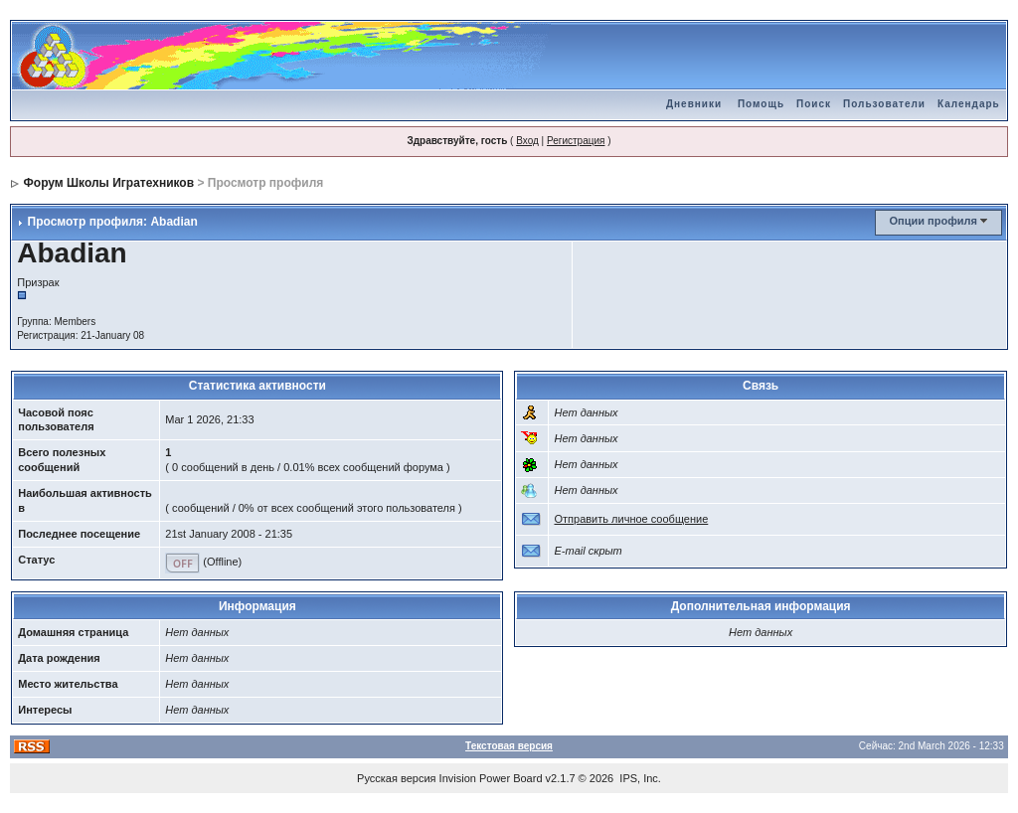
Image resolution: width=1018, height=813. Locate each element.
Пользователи (884, 103)
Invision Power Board (491, 778)
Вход (527, 140)
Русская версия (396, 778)
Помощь (761, 103)
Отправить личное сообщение (631, 519)
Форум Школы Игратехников (109, 183)
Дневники (694, 103)
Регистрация (575, 140)
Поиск (813, 103)
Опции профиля (933, 221)
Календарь (968, 103)
